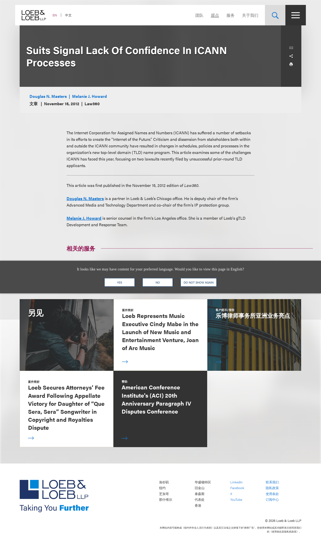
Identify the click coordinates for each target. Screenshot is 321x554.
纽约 (162, 487)
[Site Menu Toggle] (291, 15)
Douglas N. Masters (48, 96)
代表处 (200, 499)
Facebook (237, 487)
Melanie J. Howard (89, 96)
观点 (210, 15)
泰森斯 (200, 493)
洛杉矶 (164, 482)
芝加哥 (164, 493)
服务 (226, 15)
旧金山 (200, 487)
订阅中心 (272, 499)
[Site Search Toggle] (270, 15)
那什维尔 (165, 499)
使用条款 (272, 493)
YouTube (236, 499)
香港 (198, 505)
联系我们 (272, 482)
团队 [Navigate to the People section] (195, 15)
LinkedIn (236, 482)
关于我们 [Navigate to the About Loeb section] (245, 15)
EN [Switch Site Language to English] (59, 15)
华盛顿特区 (203, 482)
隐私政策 (272, 487)
